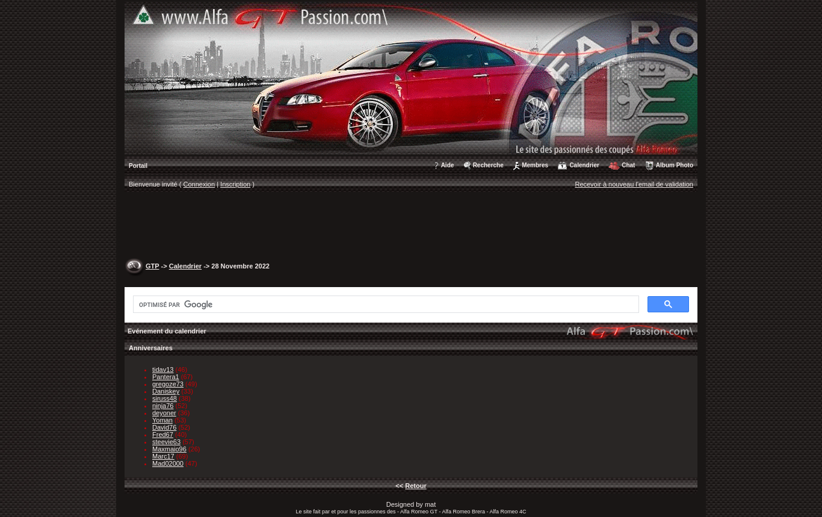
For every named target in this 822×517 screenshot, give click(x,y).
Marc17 (163, 456)
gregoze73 (168, 384)
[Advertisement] (411, 226)
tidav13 (162, 369)
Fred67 (162, 434)
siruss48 (164, 398)
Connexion (199, 184)
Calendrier (584, 165)
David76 (164, 427)
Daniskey (165, 391)
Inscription (235, 184)
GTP (152, 266)
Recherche (488, 165)
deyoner (164, 412)
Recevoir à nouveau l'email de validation (634, 184)
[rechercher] (385, 304)
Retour (415, 485)
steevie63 (166, 441)
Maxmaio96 (169, 449)
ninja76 (162, 405)
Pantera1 (165, 376)
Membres (535, 165)
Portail (138, 166)
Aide (447, 165)
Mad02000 (168, 463)
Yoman (162, 420)
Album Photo (674, 165)
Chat (628, 165)
